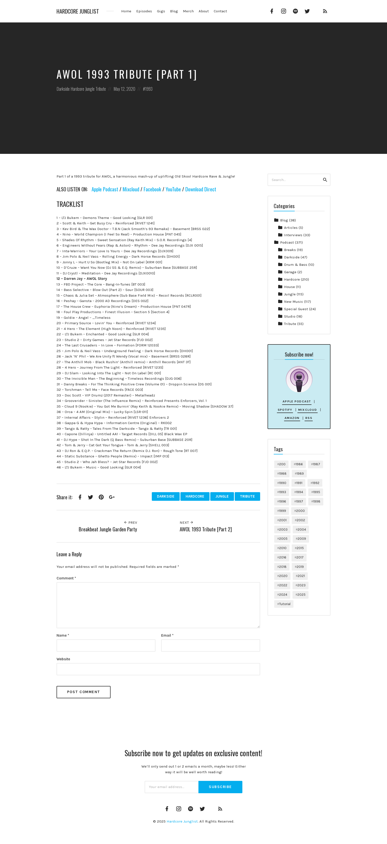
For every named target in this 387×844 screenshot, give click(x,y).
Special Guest (296, 309)
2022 (283, 585)
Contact (220, 11)
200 (282, 464)
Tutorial (284, 604)
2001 (283, 520)
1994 (299, 492)
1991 (299, 483)
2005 (283, 538)
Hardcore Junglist (78, 11)
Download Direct (200, 189)
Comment (66, 578)
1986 (299, 464)
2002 (301, 520)
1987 (316, 464)
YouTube (173, 189)
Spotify (285, 410)
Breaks (290, 250)
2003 (283, 529)
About (204, 11)
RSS (308, 418)
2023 (301, 585)
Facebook (152, 189)
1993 (149, 89)
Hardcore (77, 89)
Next (187, 522)
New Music (293, 301)
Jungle (90, 89)
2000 (300, 511)
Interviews (293, 235)
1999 (282, 511)
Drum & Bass (295, 264)
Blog (174, 11)
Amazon (292, 418)
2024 (283, 594)
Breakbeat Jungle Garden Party (108, 529)
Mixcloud (131, 189)
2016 (282, 557)
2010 (283, 548)
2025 (301, 594)
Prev (130, 522)
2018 (283, 567)
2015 (300, 548)
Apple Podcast (105, 189)
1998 (316, 501)
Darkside (63, 89)
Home (126, 11)
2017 (300, 557)
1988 (283, 473)
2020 (283, 576)
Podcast (287, 242)
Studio (289, 316)
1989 (300, 473)
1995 (316, 492)
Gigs (161, 11)
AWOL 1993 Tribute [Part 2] (206, 529)
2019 (300, 567)
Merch (188, 11)
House (289, 287)
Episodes (144, 11)
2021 (301, 576)
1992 (315, 483)
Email (167, 635)
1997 (299, 501)
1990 (282, 483)
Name (63, 635)
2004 (302, 529)
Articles (291, 227)
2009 (302, 538)
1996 (282, 501)
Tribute (101, 89)
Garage (290, 272)
